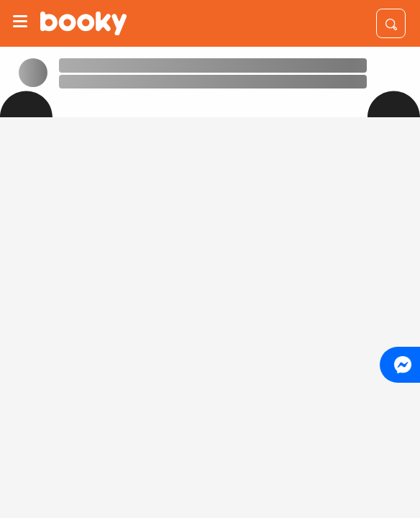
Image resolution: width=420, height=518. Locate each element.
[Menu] (20, 23)
